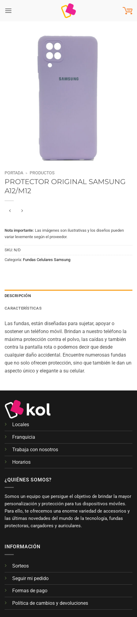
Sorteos (20, 566)
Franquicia (23, 437)
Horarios (21, 462)
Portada (14, 172)
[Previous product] (22, 211)
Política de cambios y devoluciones (50, 603)
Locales (20, 424)
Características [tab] (23, 308)
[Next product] (10, 211)
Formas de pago (29, 590)
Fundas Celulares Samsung (46, 259)
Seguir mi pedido (30, 578)
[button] (8, 10)
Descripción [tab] (18, 295)
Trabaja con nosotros (35, 449)
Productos (42, 172)
